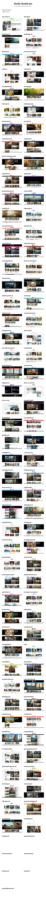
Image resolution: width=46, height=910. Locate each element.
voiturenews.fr (6, 505)
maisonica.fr (6, 174)
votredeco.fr (28, 522)
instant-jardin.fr (7, 540)
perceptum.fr (28, 365)
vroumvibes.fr (6, 243)
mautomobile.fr (29, 418)
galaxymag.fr (6, 557)
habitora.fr (27, 156)
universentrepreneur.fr (9, 156)
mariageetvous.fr (7, 470)
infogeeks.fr (6, 383)
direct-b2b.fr (28, 330)
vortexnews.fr (28, 452)
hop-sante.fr (6, 17)
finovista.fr (5, 51)
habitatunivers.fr (29, 470)
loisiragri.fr (5, 104)
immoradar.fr (28, 784)
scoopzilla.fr (28, 714)
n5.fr (25, 644)
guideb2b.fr (27, 174)
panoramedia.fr (29, 697)
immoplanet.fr (6, 330)
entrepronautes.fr (7, 226)
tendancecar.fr (6, 714)
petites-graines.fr (7, 296)
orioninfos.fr (6, 662)
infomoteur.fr (6, 801)
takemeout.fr (28, 226)
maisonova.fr (28, 557)
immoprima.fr (28, 627)
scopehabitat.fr (28, 731)
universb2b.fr (28, 191)
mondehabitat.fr (7, 86)
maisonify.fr (28, 86)
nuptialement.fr (7, 139)
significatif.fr (28, 487)
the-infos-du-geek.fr (8, 348)
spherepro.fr (28, 435)
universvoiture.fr (29, 766)
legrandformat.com (8, 888)
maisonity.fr (6, 784)
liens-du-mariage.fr (30, 261)
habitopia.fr (27, 609)
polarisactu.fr (6, 121)
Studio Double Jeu (23, 3)
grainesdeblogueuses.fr (9, 766)
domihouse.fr (6, 731)
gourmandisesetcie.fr (30, 749)
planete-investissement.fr (32, 278)
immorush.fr (6, 627)
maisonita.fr (28, 139)
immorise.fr (5, 871)
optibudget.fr (28, 34)
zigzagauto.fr (6, 278)
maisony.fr (27, 296)
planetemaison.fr (29, 836)
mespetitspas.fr (7, 522)
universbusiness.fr (29, 679)
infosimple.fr (28, 208)
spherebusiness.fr (29, 243)
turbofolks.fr (6, 452)
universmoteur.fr (7, 261)
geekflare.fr (6, 435)
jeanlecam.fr (6, 34)
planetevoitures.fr (7, 679)
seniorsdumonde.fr (30, 313)
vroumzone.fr (6, 819)
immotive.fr (5, 836)
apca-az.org (5, 400)
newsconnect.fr (28, 853)
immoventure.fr (7, 487)
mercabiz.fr (27, 121)
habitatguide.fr (29, 104)
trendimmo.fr (28, 348)
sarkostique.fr (28, 819)
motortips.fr (28, 662)
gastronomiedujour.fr (30, 801)
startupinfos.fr (6, 644)
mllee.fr (4, 69)
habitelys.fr (5, 208)
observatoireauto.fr (8, 574)
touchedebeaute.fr (29, 540)
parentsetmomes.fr (8, 191)
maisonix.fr (27, 69)
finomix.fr (27, 17)
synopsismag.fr (28, 400)
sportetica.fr (6, 592)
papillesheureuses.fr (30, 574)
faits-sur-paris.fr (29, 383)
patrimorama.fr (7, 365)
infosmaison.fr (28, 505)
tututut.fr (27, 871)
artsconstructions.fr (30, 51)
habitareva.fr (6, 313)
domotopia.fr (6, 418)
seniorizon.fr (6, 609)
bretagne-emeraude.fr (31, 592)
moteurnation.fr (7, 853)
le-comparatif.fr (7, 749)
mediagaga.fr (6, 697)
